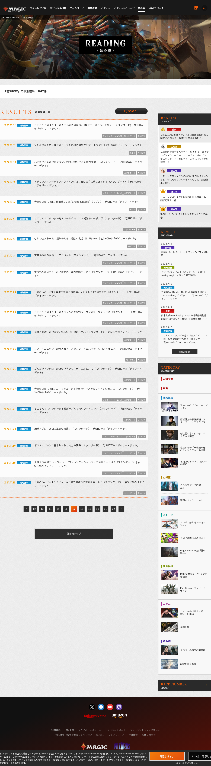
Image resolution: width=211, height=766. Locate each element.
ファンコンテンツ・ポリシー (145, 730)
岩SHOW (141, 136)
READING (16, 17)
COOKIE (100, 734)
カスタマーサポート (115, 730)
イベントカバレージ (124, 8)
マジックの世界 (58, 8)
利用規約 (55, 730)
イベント (105, 8)
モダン (133, 152)
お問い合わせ (149, 734)
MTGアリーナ (156, 8)
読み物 (141, 8)
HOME (6, 17)
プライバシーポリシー (89, 730)
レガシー (132, 246)
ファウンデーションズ (112, 136)
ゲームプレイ (77, 8)
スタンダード (130, 136)
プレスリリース (116, 734)
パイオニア (131, 359)
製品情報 (92, 8)
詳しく (194, 762)
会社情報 (133, 734)
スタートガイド (38, 8)
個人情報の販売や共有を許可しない (73, 734)
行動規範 (69, 730)
